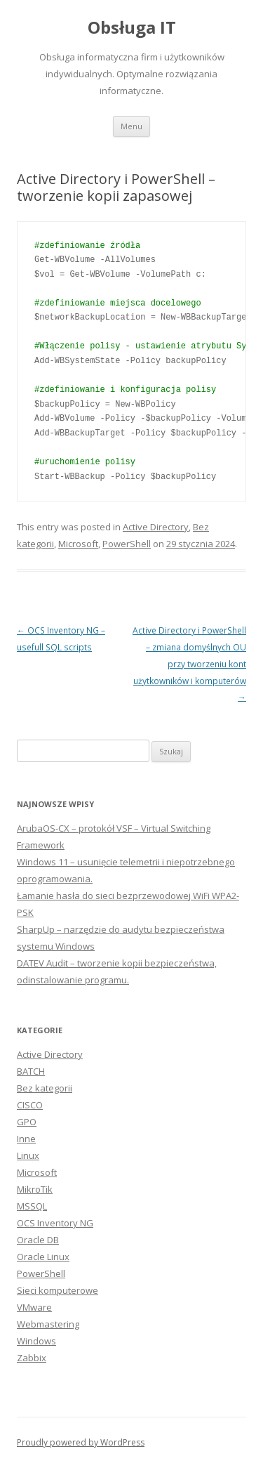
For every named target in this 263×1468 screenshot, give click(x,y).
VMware (34, 1307)
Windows (36, 1341)
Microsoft (78, 543)
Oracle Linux (43, 1256)
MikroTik (35, 1189)
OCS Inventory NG (55, 1223)
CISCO (30, 1105)
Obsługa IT (132, 28)
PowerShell (126, 543)
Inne (26, 1138)
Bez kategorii (44, 1088)
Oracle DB (38, 1239)
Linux (28, 1155)
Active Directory (156, 526)
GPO (26, 1121)
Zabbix (31, 1357)
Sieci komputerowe (57, 1290)
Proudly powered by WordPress (80, 1442)
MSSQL (32, 1206)
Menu (131, 126)
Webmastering (48, 1324)
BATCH (31, 1071)
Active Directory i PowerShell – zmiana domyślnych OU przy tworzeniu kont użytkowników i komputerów (189, 663)
